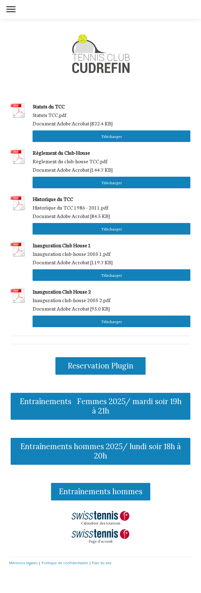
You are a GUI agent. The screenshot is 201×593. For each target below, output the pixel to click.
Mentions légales (23, 562)
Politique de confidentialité (65, 562)
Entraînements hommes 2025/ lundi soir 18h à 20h (100, 451)
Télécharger (111, 136)
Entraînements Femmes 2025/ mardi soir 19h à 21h (101, 406)
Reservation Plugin (100, 366)
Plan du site (101, 562)
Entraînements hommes (100, 491)
